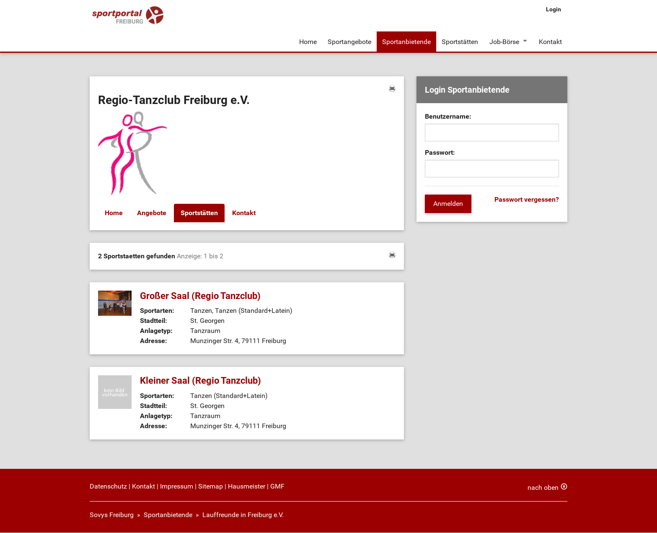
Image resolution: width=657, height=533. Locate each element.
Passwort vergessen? (526, 200)
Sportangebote (349, 41)
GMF (277, 487)
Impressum (176, 487)
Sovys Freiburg (112, 515)
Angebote (151, 214)
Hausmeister (246, 487)
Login (553, 9)
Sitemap (210, 487)
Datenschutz (108, 487)
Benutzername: (448, 117)
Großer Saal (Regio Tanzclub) (200, 296)
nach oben (543, 488)
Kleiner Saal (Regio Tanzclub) (200, 381)
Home (308, 41)
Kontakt (550, 41)
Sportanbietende (406, 41)
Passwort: (440, 153)
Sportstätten (460, 41)
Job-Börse (504, 41)
